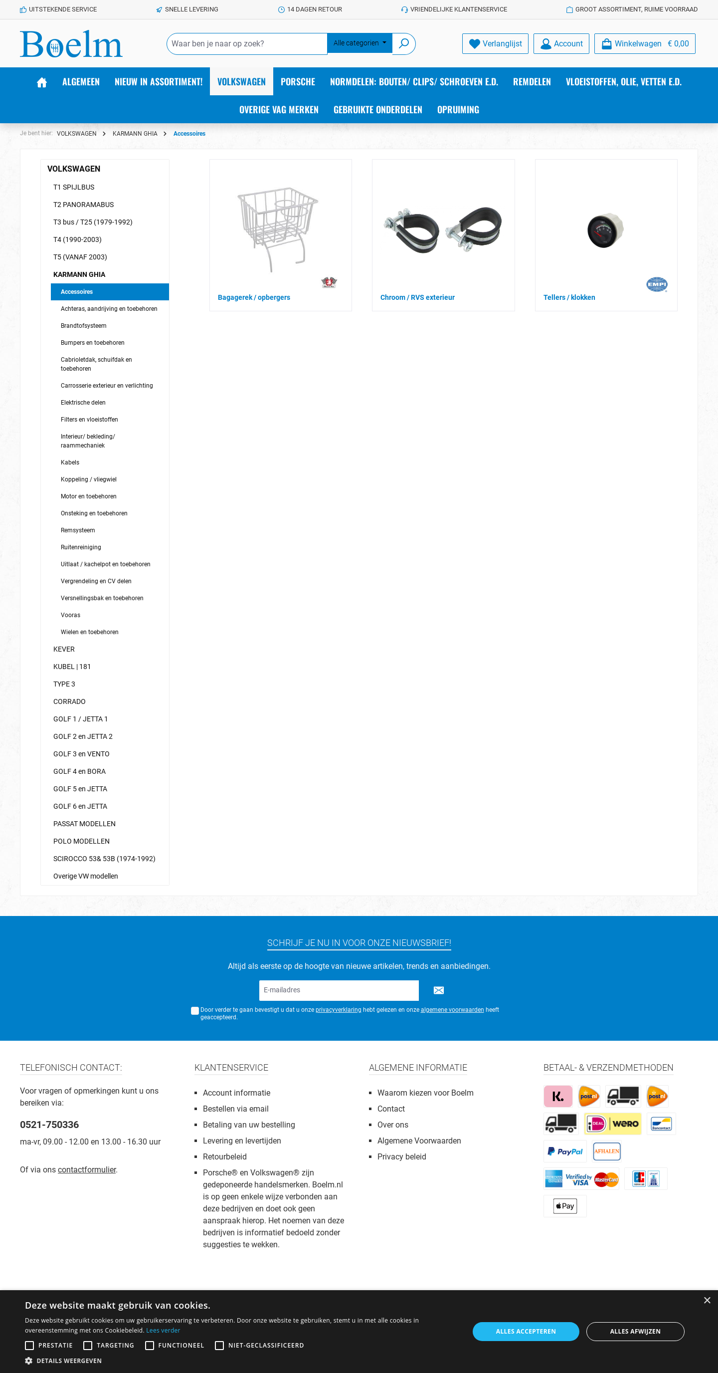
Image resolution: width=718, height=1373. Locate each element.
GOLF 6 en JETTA (80, 806)
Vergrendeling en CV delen (96, 581)
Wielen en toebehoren (90, 632)
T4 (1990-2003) (77, 239)
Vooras (70, 615)
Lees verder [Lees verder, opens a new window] (163, 1330)
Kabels (70, 462)
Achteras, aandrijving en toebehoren (109, 308)
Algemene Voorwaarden (419, 1140)
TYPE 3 (64, 684)
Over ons (392, 1125)
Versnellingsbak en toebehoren (102, 598)
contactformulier (87, 1169)
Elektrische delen (83, 402)
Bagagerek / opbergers (254, 297)
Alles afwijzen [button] (635, 1331)
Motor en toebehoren (89, 496)
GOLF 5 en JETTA (80, 789)
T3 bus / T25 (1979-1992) (93, 222)
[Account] (561, 43)
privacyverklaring (338, 1009)
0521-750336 (49, 1125)
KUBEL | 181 (72, 667)
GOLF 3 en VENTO (81, 754)
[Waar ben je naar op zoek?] (247, 44)
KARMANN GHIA (79, 274)
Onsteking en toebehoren (94, 513)
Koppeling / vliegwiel (89, 479)
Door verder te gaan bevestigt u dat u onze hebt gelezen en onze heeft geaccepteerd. (349, 1013)
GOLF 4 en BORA (79, 771)
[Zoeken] (404, 44)
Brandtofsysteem (84, 325)
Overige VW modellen (85, 876)
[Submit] (439, 990)
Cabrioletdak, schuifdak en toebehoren (96, 364)
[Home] (42, 81)
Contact (391, 1109)
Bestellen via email (236, 1109)
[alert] (359, 1331)
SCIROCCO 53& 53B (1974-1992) (104, 859)
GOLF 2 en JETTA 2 (83, 736)
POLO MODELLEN (81, 841)
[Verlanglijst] (495, 43)
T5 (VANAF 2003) (80, 257)
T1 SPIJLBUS (73, 187)
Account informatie (236, 1093)
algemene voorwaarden (452, 1009)
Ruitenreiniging (81, 547)
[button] (240, 1361)
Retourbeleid (225, 1156)
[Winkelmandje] (645, 43)
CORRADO (69, 701)
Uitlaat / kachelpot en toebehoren (106, 564)
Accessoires (77, 291)
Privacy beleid (401, 1156)
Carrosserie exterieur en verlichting (107, 385)
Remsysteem (78, 530)
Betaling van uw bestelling (249, 1125)
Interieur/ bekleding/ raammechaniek (88, 441)
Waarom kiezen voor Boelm (425, 1093)
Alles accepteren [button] (526, 1331)
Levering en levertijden (242, 1140)
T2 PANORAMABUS (83, 205)
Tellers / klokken (569, 297)
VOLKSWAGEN (73, 169)
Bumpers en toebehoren (93, 342)
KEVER (64, 649)
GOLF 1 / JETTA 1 (80, 719)
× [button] (707, 1301)
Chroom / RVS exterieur (417, 297)
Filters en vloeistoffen (89, 419)
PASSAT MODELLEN (84, 824)
